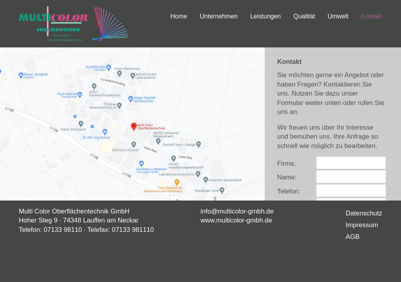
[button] (132, 124)
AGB (352, 236)
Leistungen (265, 16)
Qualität (304, 16)
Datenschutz (364, 213)
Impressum (362, 225)
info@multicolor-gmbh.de (237, 211)
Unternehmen (219, 16)
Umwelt (337, 16)
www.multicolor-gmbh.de (236, 220)
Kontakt (371, 16)
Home (178, 16)
